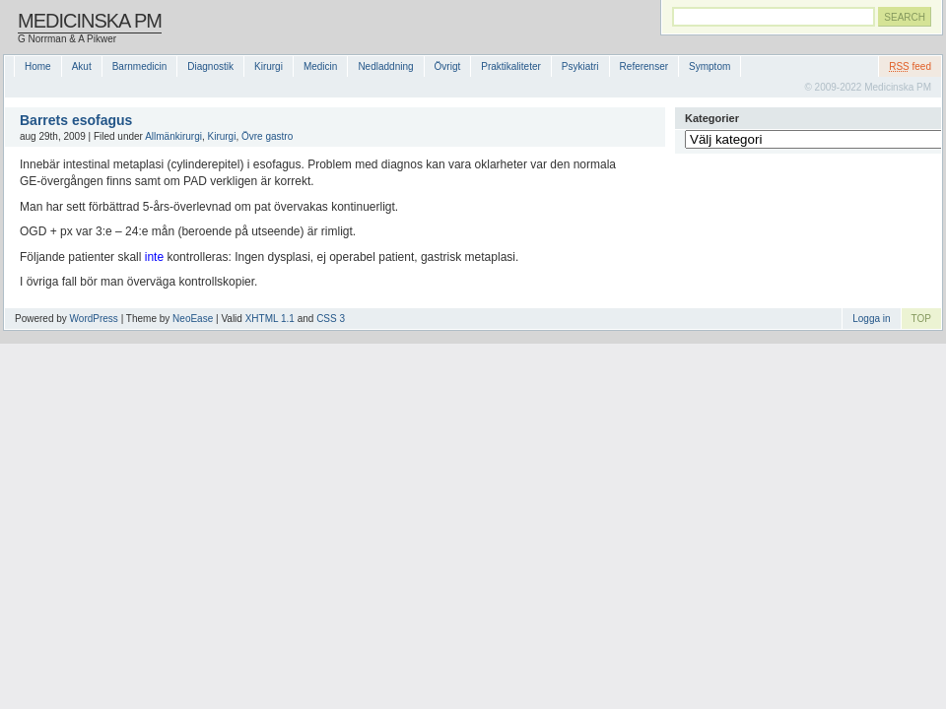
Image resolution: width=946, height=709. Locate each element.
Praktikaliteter (511, 66)
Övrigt (448, 66)
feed (910, 66)
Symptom (709, 66)
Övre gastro (267, 136)
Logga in (871, 318)
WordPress (94, 318)
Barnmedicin (140, 66)
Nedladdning (385, 66)
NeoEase (192, 318)
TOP (921, 318)
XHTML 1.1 (270, 318)
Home (38, 66)
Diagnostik (210, 66)
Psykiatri (580, 66)
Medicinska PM (90, 21)
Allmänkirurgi (173, 136)
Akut (82, 66)
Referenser (644, 66)
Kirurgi (268, 66)
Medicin (320, 66)
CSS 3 (330, 318)
